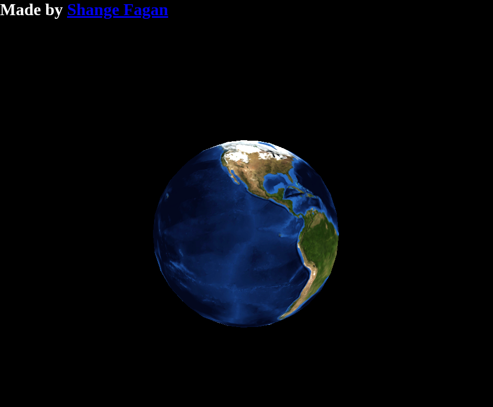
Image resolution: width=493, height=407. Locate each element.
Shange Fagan (117, 9)
